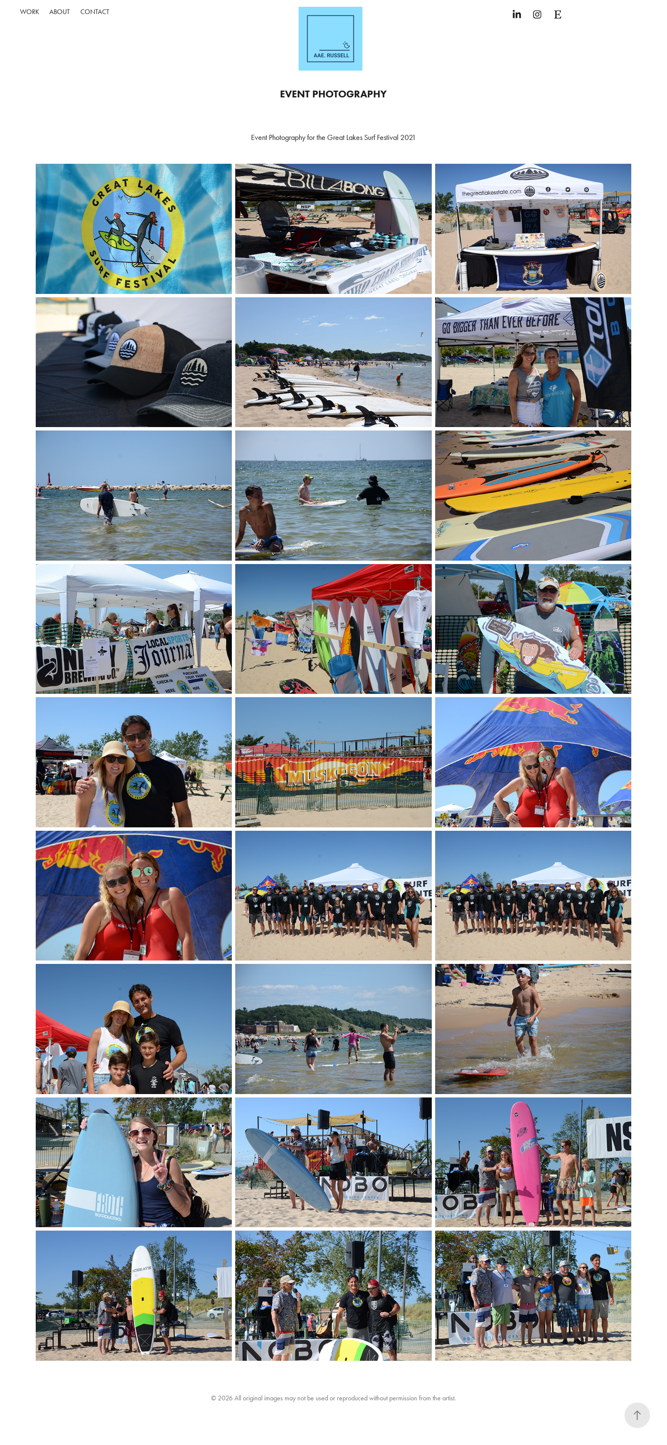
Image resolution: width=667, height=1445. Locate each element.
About (59, 12)
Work (29, 12)
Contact (94, 12)
